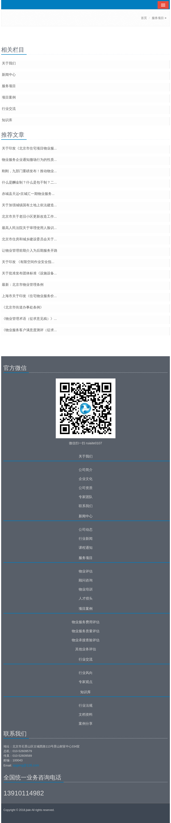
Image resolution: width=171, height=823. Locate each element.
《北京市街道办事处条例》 (23, 307)
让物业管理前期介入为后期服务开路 (29, 250)
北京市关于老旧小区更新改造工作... (29, 216)
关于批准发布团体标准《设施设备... (29, 273)
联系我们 (86, 506)
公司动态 (86, 529)
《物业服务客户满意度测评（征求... (29, 330)
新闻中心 (9, 74)
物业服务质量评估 (85, 631)
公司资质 (86, 488)
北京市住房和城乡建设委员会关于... (29, 239)
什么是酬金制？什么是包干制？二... (29, 182)
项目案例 (9, 97)
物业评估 (86, 571)
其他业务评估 (85, 649)
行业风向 (86, 673)
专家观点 (86, 682)
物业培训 (86, 589)
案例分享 (86, 723)
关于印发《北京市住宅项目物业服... (29, 148)
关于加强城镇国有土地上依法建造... (29, 205)
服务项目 (158, 18)
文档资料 (86, 714)
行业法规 (86, 705)
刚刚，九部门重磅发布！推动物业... (29, 171)
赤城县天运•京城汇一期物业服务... (28, 194)
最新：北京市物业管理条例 (23, 284)
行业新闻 (86, 538)
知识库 (7, 120)
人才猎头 (86, 598)
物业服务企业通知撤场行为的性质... (29, 160)
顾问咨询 (86, 580)
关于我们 (9, 63)
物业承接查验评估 (85, 640)
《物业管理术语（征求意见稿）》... (29, 319)
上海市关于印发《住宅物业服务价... (29, 296)
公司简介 (86, 470)
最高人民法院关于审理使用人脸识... (29, 228)
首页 (144, 18)
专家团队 (86, 497)
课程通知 (86, 548)
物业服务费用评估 (85, 622)
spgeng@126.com (26, 765)
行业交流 (9, 109)
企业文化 (86, 479)
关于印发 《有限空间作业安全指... (28, 262)
